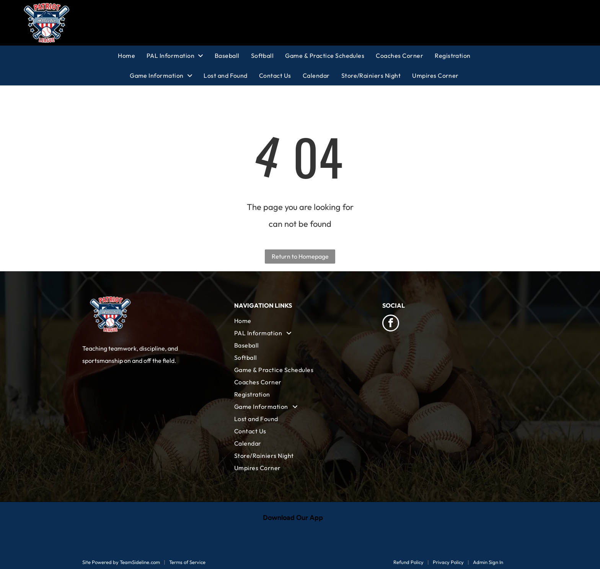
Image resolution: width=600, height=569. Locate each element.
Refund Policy (408, 562)
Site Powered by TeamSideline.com (121, 562)
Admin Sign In (488, 562)
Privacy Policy (448, 562)
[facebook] (390, 324)
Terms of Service (187, 562)
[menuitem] (132, 56)
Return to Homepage (300, 256)
